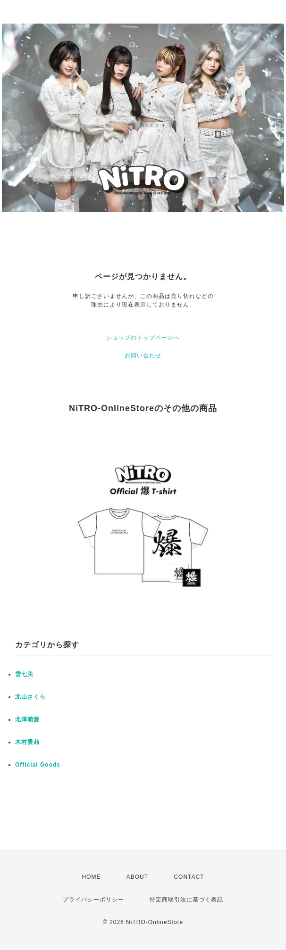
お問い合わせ (143, 355)
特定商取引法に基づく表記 (186, 899)
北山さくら (30, 697)
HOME (91, 877)
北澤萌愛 (27, 719)
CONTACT (189, 877)
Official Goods (37, 764)
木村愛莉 (27, 742)
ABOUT (137, 877)
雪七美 (24, 674)
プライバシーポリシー (93, 899)
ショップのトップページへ (143, 337)
